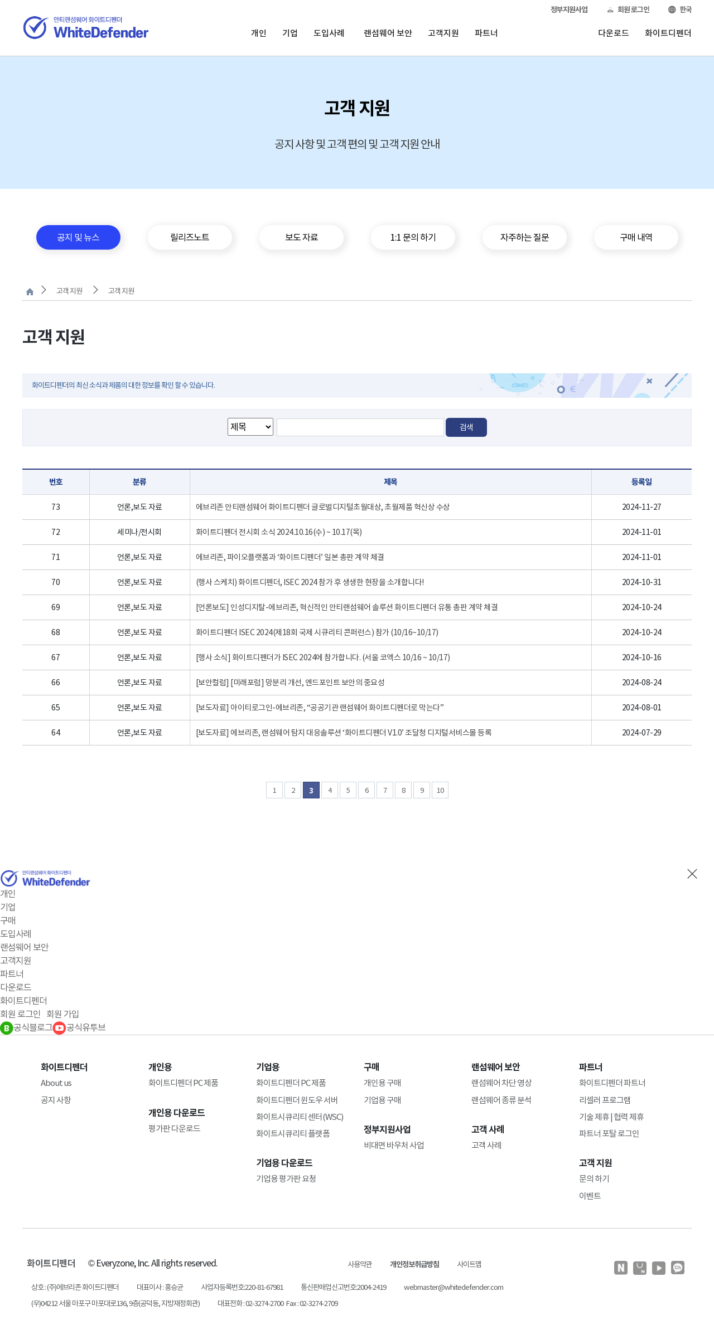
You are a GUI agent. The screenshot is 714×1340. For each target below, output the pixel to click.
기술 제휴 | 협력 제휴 (611, 1117)
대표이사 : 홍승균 (160, 1287)
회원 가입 (62, 1014)
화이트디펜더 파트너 (612, 1083)
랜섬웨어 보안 (388, 33)
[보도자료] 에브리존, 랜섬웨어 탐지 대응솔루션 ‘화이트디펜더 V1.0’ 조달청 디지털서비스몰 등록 (344, 733)
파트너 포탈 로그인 (609, 1133)
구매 (8, 920)
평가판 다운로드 (174, 1128)
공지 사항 (56, 1100)
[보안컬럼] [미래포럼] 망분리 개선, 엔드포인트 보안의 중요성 (290, 683)
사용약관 (360, 1264)
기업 (290, 33)
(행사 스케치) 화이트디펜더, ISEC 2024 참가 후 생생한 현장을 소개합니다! (310, 582)
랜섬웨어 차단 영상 (501, 1083)
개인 (259, 33)
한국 (680, 9)
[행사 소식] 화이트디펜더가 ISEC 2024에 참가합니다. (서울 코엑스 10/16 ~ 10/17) (323, 657)
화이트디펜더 (668, 33)
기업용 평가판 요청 (286, 1178)
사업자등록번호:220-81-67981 (242, 1287)
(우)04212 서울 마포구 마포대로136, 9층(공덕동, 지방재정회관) (115, 1303)
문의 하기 (594, 1178)
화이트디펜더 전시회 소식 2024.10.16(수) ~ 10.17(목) (279, 532)
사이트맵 (469, 1264)
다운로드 (613, 33)
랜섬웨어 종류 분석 (501, 1100)
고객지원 (443, 33)
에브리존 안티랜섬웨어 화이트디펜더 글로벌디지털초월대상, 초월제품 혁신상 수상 (323, 507)
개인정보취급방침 (414, 1264)
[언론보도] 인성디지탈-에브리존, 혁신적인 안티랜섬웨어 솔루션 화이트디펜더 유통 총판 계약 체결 (347, 607)
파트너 (486, 33)
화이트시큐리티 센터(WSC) (299, 1117)
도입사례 (329, 33)
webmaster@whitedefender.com (453, 1287)
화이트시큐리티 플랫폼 (293, 1133)
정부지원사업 (569, 9)
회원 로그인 (627, 9)
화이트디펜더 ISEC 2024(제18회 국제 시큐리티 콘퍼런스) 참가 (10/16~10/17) (317, 632)
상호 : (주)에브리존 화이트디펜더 (75, 1287)
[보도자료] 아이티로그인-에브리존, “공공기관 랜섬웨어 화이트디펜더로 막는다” (320, 708)
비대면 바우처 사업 (394, 1145)
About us (56, 1083)
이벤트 (590, 1196)
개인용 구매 (382, 1083)
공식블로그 (26, 1027)
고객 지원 (69, 291)
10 (440, 790)
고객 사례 (486, 1145)
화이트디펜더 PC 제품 (183, 1083)
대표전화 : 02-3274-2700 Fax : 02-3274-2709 (277, 1303)
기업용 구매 (382, 1100)
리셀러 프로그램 (605, 1100)
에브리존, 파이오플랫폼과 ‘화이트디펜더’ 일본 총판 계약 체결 (290, 557)
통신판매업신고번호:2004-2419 (343, 1287)
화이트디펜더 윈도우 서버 (297, 1100)
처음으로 (29, 291)
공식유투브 (78, 1027)
